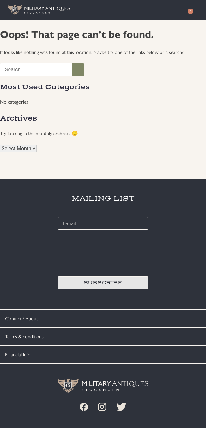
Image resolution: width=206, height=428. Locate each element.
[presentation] (106, 252)
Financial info (18, 354)
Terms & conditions (24, 336)
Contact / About (21, 318)
